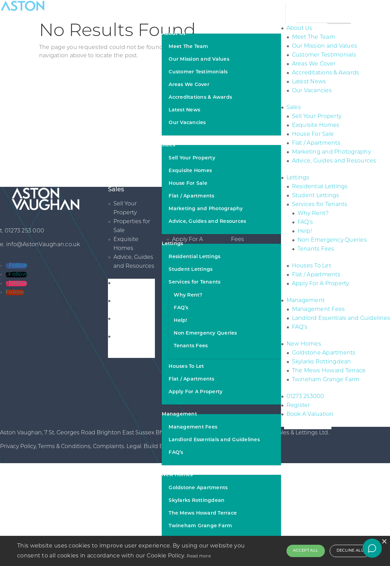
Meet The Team (188, 46)
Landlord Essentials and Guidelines (214, 440)
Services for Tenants (194, 282)
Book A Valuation (310, 414)
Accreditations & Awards (200, 97)
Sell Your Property (192, 158)
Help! (180, 320)
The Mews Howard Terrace (203, 513)
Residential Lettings (194, 257)
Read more (199, 555)
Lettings (172, 243)
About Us (173, 33)
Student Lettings (190, 269)
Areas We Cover (189, 84)
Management (179, 414)
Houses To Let (186, 366)
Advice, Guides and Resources (207, 221)
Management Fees (193, 427)
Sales (168, 145)
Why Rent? (188, 295)
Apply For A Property (195, 392)
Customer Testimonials (198, 72)
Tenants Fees (191, 346)
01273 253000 (306, 396)
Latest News (184, 110)
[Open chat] (372, 548)
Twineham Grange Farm (200, 526)
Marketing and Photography (206, 209)
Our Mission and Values (199, 59)
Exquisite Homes (190, 170)
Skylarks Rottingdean (196, 500)
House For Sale (188, 183)
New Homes (177, 475)
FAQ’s (181, 308)
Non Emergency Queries (205, 333)
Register (298, 405)
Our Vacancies (187, 122)
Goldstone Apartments (198, 488)
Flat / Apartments (191, 196)
